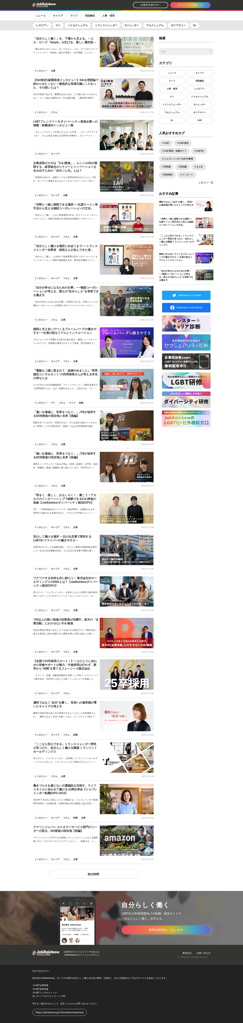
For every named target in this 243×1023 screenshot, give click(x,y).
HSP (200, 120)
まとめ (199, 166)
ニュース (41, 15)
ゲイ (57, 25)
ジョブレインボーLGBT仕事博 (178, 159)
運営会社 (187, 953)
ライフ (74, 15)
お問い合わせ (204, 953)
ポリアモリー (178, 25)
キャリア (58, 15)
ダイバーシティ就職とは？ (190, 5)
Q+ (194, 25)
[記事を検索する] (210, 51)
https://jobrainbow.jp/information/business (60, 1012)
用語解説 (90, 15)
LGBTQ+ (200, 151)
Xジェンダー (132, 25)
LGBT (166, 143)
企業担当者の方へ (151, 4)
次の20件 (93, 874)
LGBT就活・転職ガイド (174, 151)
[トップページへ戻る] (53, 5)
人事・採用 (108, 15)
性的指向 (168, 174)
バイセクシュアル (78, 25)
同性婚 (166, 166)
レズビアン (42, 25)
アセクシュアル (155, 25)
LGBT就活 (183, 143)
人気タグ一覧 (205, 182)
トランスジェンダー (106, 25)
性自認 (183, 166)
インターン (187, 174)
